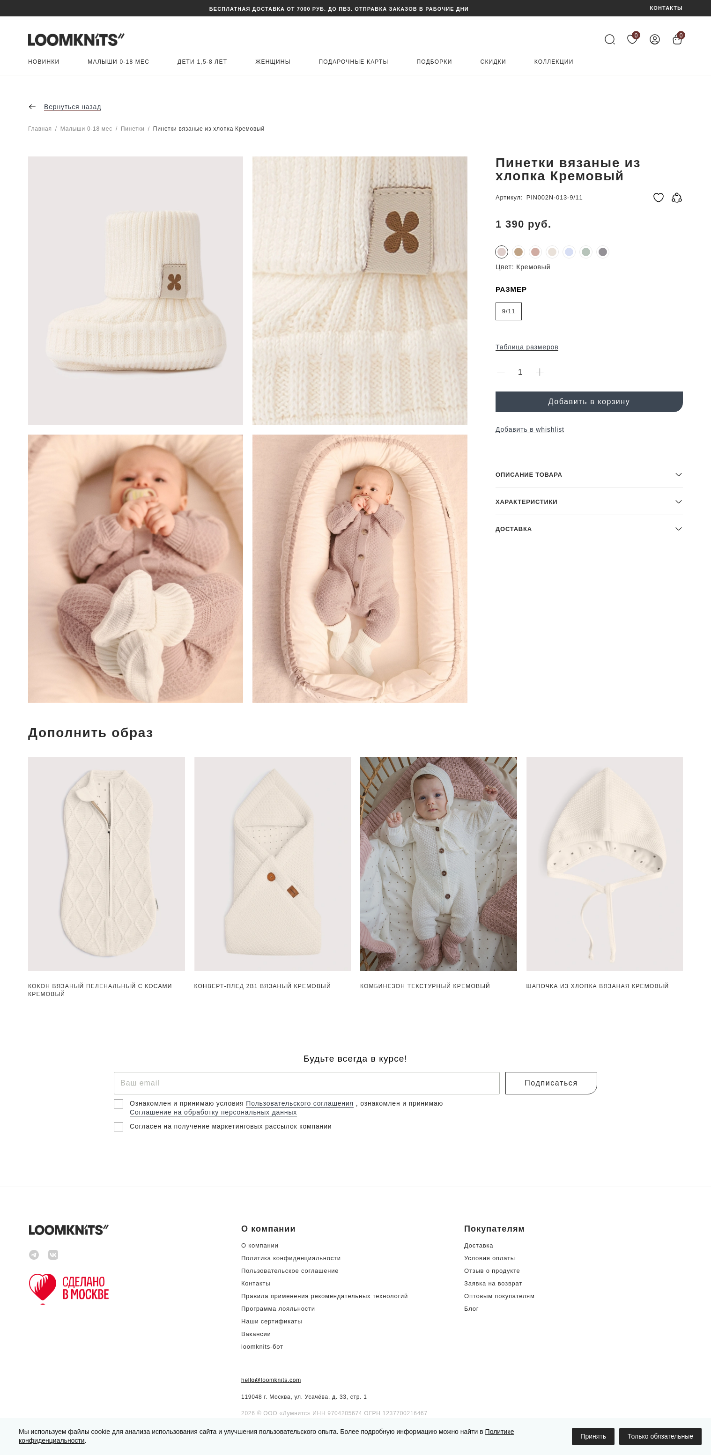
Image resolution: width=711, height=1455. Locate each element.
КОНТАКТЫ (666, 8)
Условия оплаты (489, 1258)
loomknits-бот (262, 1346)
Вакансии (256, 1333)
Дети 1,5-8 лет (202, 62)
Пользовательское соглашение (290, 1270)
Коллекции (554, 62)
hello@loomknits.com (271, 1380)
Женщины (272, 62)
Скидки (493, 62)
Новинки (43, 62)
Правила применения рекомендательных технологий (324, 1296)
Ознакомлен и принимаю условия (188, 1103)
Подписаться (551, 1083)
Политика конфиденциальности (291, 1258)
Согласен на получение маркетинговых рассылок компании (231, 1126)
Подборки (434, 62)
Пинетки (133, 129)
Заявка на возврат (493, 1283)
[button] (589, 635)
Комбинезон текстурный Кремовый (425, 986)
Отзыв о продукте (492, 1270)
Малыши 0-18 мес (118, 62)
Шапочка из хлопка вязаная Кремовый (597, 986)
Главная (40, 129)
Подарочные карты (354, 62)
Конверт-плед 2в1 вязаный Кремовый (262, 986)
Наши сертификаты (271, 1321)
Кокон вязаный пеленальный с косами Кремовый (100, 990)
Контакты (255, 1283)
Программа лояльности (278, 1308)
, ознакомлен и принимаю (399, 1103)
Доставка (478, 1245)
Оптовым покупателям (499, 1296)
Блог (471, 1308)
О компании (260, 1245)
